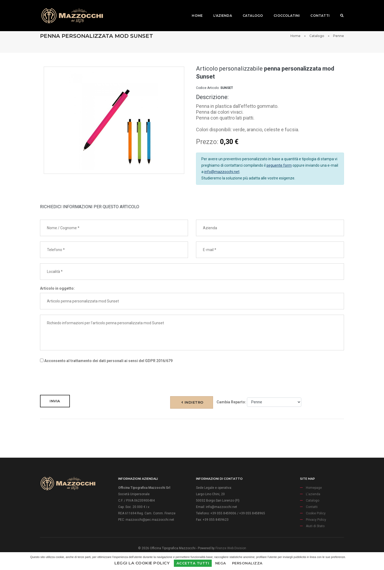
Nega (220, 563)
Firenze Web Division (230, 548)
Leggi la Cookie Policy (142, 562)
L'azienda (219, 9)
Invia (55, 401)
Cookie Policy (316, 513)
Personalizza (247, 563)
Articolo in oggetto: (57, 288)
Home (193, 9)
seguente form (279, 165)
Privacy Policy (316, 520)
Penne (338, 36)
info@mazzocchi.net (221, 172)
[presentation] (80, 379)
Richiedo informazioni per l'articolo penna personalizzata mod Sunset (192, 332)
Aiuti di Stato (315, 526)
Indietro (192, 402)
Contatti (316, 9)
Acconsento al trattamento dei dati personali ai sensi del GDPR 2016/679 (106, 361)
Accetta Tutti (193, 563)
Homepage (314, 488)
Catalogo (249, 9)
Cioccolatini (283, 9)
